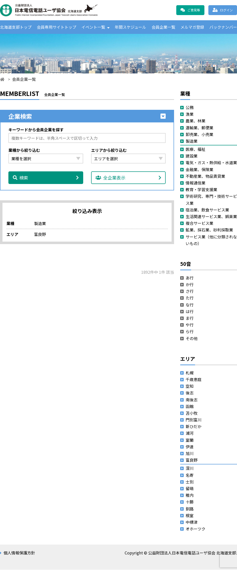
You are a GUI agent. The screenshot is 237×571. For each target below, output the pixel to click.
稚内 (190, 496)
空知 (190, 387)
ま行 (190, 319)
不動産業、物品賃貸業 (205, 177)
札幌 (190, 374)
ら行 (190, 333)
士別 (190, 483)
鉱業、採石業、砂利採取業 (209, 231)
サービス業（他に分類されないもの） (211, 241)
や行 (190, 326)
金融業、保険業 (199, 170)
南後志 (192, 401)
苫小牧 (192, 414)
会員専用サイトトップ (56, 27)
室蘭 (190, 441)
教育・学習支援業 (201, 191)
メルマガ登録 (192, 27)
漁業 (190, 115)
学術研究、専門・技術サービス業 (211, 200)
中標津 (192, 523)
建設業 (192, 157)
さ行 (190, 292)
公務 (190, 108)
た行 (190, 299)
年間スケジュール (130, 27)
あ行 (190, 279)
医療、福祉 (195, 150)
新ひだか (193, 428)
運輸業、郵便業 (199, 129)
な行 (190, 306)
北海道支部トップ (16, 27)
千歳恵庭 (193, 380)
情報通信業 (195, 184)
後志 (190, 394)
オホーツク (195, 530)
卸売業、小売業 (199, 135)
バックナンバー (223, 27)
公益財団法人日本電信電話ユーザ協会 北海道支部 (53, 10)
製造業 (192, 142)
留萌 (190, 489)
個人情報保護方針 (19, 554)
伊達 (190, 448)
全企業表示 (128, 179)
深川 (190, 469)
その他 (192, 339)
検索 (46, 179)
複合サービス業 (199, 224)
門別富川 (193, 421)
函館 (190, 407)
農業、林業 (195, 122)
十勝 (190, 503)
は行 (190, 312)
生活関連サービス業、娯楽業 (211, 217)
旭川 (190, 454)
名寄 (190, 476)
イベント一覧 (93, 27)
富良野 (192, 461)
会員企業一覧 (163, 27)
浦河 (190, 434)
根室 (190, 516)
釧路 (190, 510)
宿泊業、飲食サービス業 (207, 211)
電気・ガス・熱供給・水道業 (211, 164)
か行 (190, 286)
